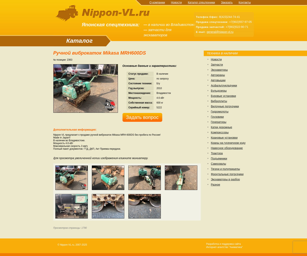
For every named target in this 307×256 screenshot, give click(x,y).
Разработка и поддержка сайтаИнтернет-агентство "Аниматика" (224, 246)
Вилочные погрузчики (225, 106)
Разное (215, 184)
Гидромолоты (220, 111)
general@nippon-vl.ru (220, 32)
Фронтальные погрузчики (227, 174)
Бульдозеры (219, 90)
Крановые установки (224, 137)
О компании (157, 2)
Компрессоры (220, 132)
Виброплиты (219, 101)
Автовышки (218, 80)
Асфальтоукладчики (224, 85)
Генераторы (218, 122)
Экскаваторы (219, 69)
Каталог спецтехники (201, 2)
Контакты (245, 2)
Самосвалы (218, 163)
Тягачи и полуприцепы (225, 169)
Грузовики (217, 116)
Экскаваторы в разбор (225, 179)
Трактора (217, 153)
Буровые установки (223, 96)
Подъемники (219, 158)
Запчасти (217, 64)
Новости (176, 2)
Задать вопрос (142, 117)
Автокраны (218, 75)
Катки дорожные (221, 127)
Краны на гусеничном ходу (228, 142)
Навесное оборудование (227, 148)
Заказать (227, 2)
